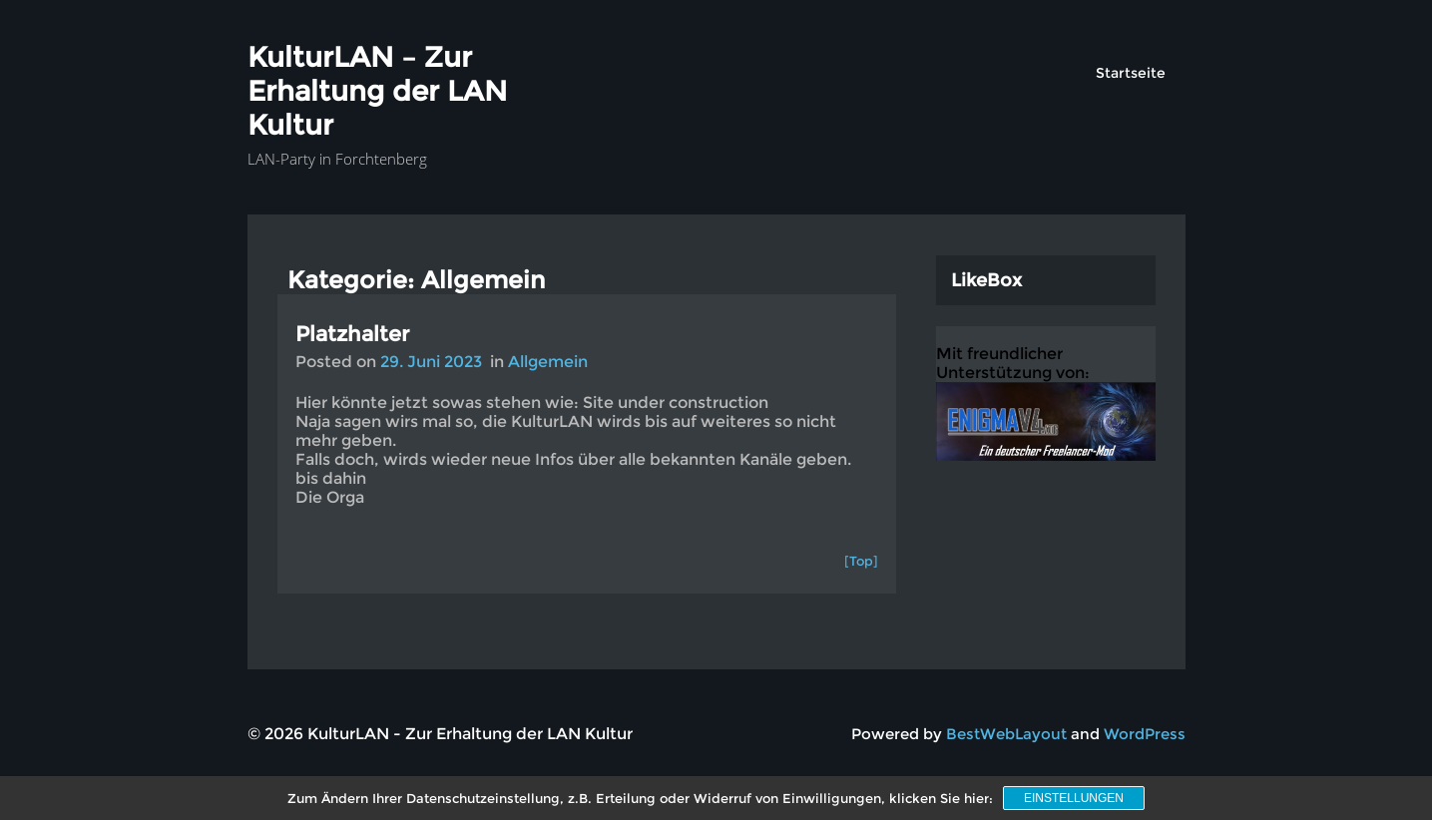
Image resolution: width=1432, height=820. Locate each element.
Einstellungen (1074, 798)
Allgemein (548, 361)
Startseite (1131, 73)
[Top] (861, 561)
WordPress (1145, 733)
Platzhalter (352, 333)
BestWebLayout (1006, 733)
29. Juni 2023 (431, 361)
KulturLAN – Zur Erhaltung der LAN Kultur (377, 91)
